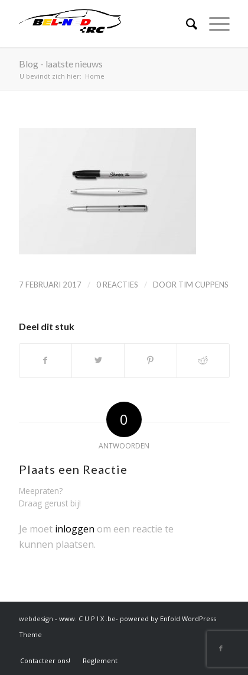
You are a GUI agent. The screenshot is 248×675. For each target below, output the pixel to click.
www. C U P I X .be (87, 618)
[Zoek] (185, 23)
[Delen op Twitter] (98, 360)
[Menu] (213, 23)
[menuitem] (45, 660)
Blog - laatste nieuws (61, 63)
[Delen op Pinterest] (151, 360)
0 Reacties (117, 284)
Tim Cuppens (203, 284)
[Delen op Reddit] (203, 360)
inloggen (74, 528)
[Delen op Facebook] (45, 360)
